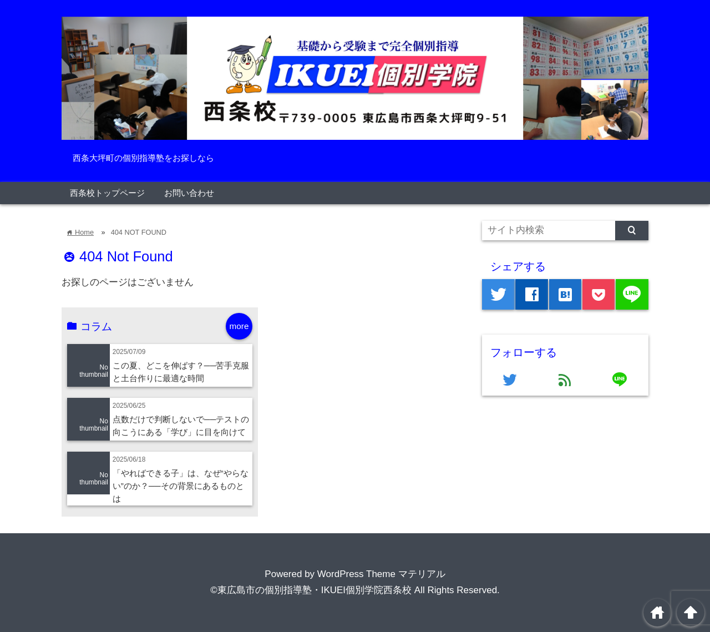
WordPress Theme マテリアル (381, 574)
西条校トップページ (107, 193)
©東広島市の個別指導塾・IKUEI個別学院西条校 (311, 590)
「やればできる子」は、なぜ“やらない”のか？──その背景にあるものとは (180, 485)
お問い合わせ (189, 193)
